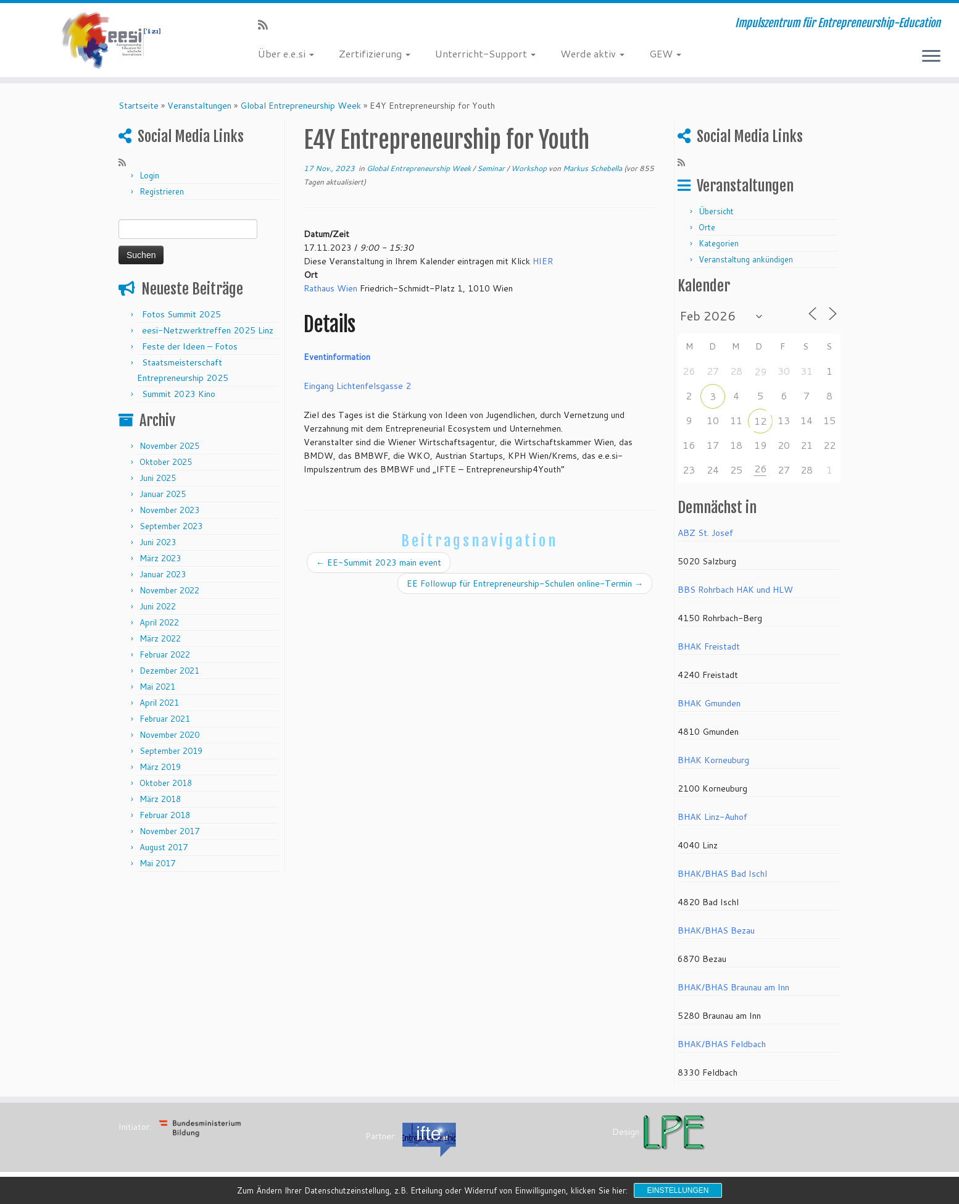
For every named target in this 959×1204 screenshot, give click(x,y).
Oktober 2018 (165, 782)
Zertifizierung (374, 53)
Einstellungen (677, 1190)
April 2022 (159, 622)
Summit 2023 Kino (178, 394)
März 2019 (160, 766)
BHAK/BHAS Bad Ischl (722, 873)
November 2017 (169, 831)
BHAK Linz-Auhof (712, 817)
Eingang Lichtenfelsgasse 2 (357, 386)
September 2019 (170, 750)
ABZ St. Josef (705, 533)
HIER (543, 261)
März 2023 (160, 558)
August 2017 (163, 847)
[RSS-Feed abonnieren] (267, 25)
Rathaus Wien (330, 288)
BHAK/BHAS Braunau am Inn (733, 987)
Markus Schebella (592, 168)
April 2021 (159, 702)
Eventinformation (337, 357)
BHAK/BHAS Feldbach (722, 1044)
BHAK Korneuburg (713, 760)
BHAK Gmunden (709, 703)
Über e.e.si (286, 53)
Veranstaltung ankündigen (746, 259)
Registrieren (161, 191)
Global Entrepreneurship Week (300, 105)
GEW (665, 53)
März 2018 (160, 799)
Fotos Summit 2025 (181, 314)
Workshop (530, 168)
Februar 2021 (164, 718)
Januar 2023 (162, 574)
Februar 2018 (164, 815)
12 (760, 421)
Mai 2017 (157, 863)
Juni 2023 (157, 542)
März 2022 (160, 638)
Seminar (492, 168)
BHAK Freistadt (709, 646)
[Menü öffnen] (931, 57)
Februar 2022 (164, 654)
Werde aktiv (592, 53)
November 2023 (169, 510)
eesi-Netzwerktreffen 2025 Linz (207, 330)
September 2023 (170, 526)
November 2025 (169, 445)
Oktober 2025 (165, 461)
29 (760, 371)
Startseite (138, 105)
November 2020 (169, 734)
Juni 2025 (157, 477)
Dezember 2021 (169, 670)
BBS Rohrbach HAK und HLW (735, 589)
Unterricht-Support (485, 53)
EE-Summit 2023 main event (378, 562)
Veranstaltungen (199, 105)
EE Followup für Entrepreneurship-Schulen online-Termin (525, 583)
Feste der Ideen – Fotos (190, 346)
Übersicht (716, 211)
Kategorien (719, 243)
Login (149, 175)
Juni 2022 (157, 606)
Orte (707, 227)
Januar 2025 (162, 494)
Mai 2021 (157, 686)
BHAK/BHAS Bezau (716, 930)
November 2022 (169, 590)
